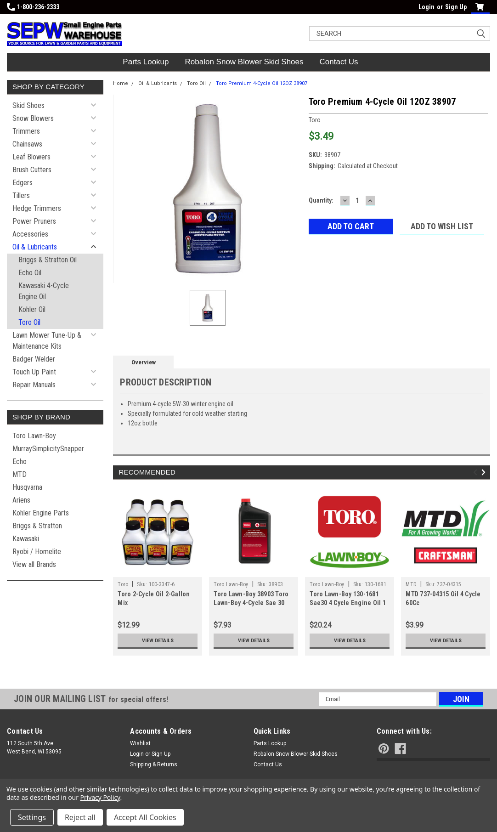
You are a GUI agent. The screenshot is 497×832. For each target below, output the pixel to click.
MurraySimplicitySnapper (48, 448)
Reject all (80, 817)
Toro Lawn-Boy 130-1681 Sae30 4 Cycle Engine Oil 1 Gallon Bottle (348, 602)
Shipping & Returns (153, 764)
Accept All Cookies (145, 817)
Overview (143, 362)
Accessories (30, 234)
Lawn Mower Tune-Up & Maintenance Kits (46, 341)
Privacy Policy (100, 797)
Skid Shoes (28, 105)
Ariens (21, 500)
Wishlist (140, 743)
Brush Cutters (31, 169)
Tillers (21, 195)
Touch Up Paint (34, 372)
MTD (19, 474)
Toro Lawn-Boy (34, 435)
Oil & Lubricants (34, 247)
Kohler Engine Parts (40, 513)
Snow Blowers (33, 118)
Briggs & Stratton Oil (47, 259)
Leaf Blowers (31, 157)
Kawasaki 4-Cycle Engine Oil (43, 291)
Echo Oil (29, 272)
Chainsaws (27, 144)
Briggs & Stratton (37, 525)
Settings (32, 817)
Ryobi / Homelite (36, 551)
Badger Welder (33, 359)
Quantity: (321, 200)
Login (426, 7)
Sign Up (456, 7)
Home (120, 83)
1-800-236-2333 (33, 7)
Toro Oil (29, 322)
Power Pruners (34, 221)
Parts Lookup (146, 61)
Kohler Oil (31, 309)
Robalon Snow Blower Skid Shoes (244, 61)
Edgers (22, 182)
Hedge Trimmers (36, 208)
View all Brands (34, 564)
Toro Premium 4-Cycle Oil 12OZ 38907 (261, 83)
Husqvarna (27, 487)
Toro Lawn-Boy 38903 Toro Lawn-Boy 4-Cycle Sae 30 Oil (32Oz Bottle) (251, 602)
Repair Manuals (34, 384)
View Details (157, 640)
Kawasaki (25, 538)
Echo (19, 461)
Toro (123, 584)
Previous (476, 472)
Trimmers (26, 131)
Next (484, 472)
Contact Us (339, 61)
